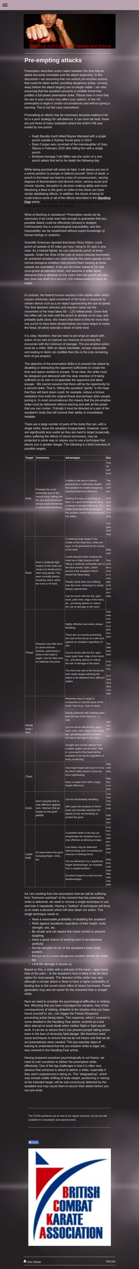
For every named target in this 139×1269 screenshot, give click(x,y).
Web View (110, 1261)
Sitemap (37, 1262)
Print (28, 1262)
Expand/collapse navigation (69, 5)
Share (33, 1142)
